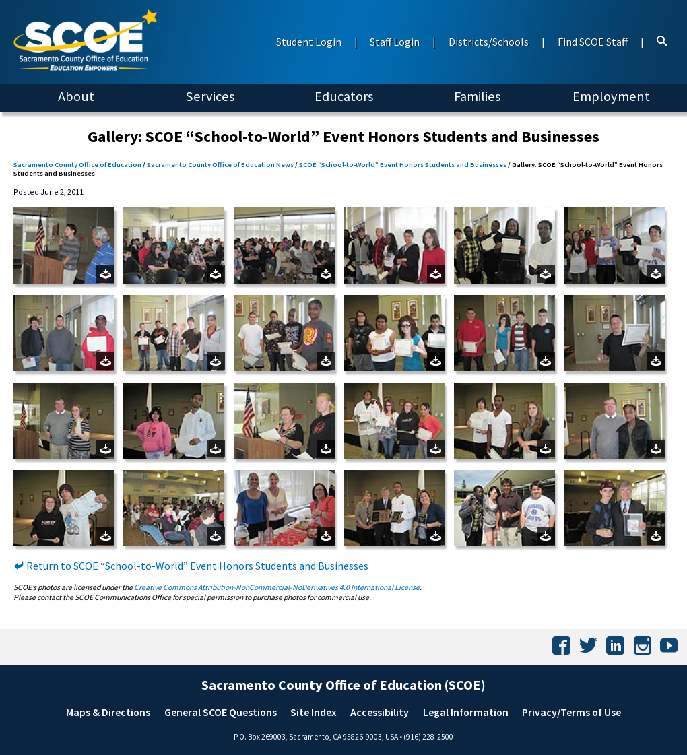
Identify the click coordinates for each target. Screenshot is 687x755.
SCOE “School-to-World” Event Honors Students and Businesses (402, 164)
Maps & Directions (108, 712)
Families (477, 96)
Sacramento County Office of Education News (220, 164)
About (76, 96)
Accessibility (379, 712)
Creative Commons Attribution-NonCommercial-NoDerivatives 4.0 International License (277, 587)
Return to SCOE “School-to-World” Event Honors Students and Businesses (190, 565)
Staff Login (395, 41)
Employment (611, 96)
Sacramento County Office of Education (77, 164)
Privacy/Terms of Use (571, 712)
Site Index (313, 712)
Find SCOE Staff (593, 41)
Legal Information (466, 712)
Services (209, 96)
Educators (344, 96)
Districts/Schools (489, 41)
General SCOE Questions (220, 712)
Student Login (308, 41)
